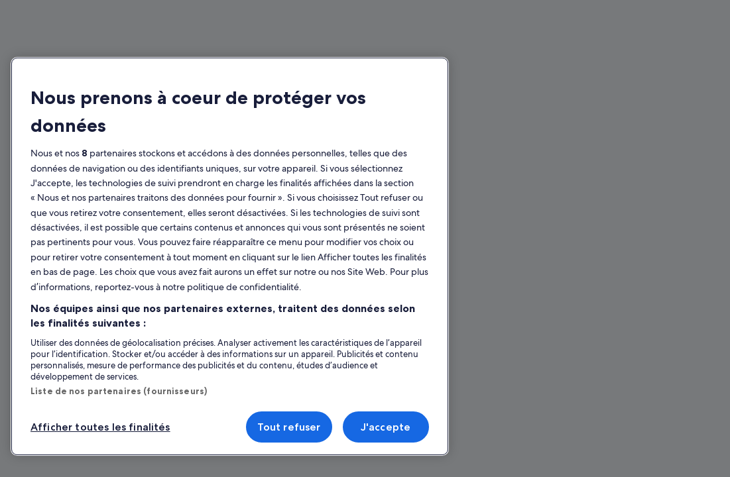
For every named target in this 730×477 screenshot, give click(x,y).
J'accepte (385, 427)
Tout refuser (289, 427)
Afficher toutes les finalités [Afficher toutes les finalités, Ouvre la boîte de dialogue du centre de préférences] (100, 427)
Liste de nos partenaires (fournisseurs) (118, 391)
